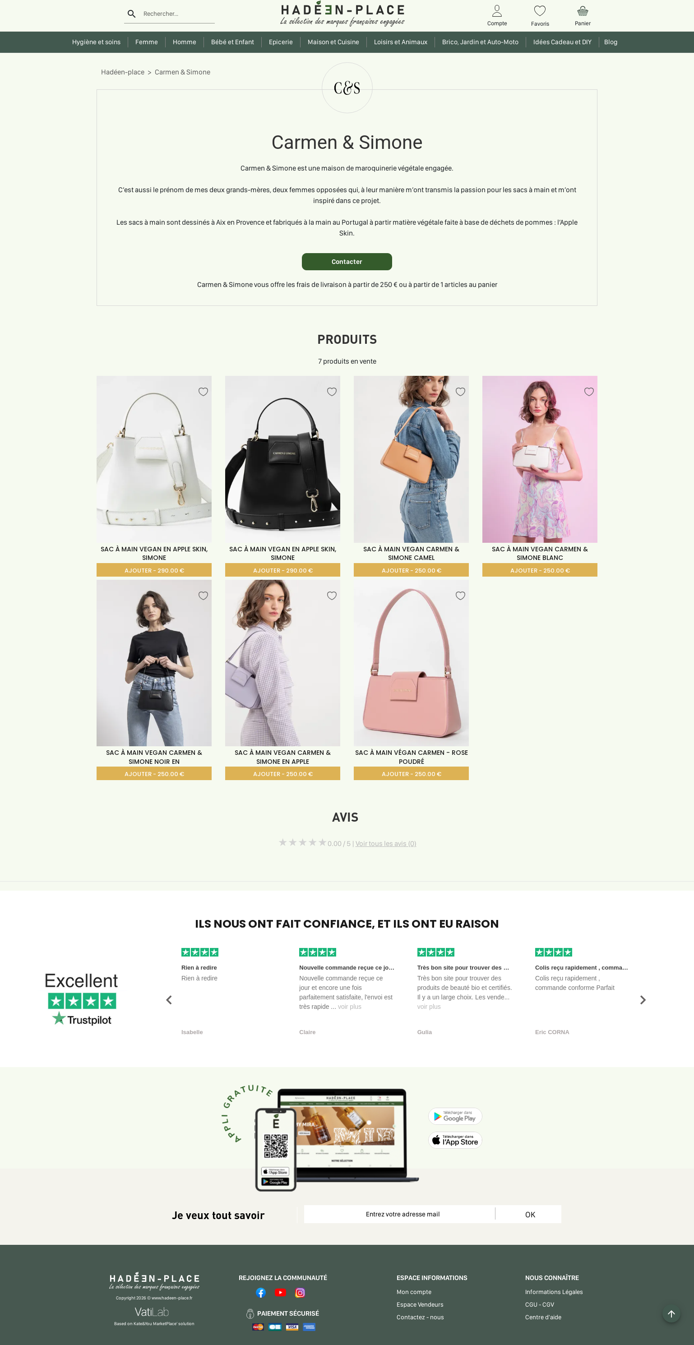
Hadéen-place (122, 72)
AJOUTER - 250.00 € (411, 570)
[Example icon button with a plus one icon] (671, 1313)
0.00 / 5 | (372, 843)
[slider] (303, 842)
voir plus (349, 1006)
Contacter (347, 262)
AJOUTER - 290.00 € (154, 570)
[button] (169, 1000)
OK (530, 1214)
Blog (609, 42)
